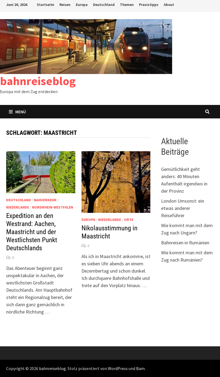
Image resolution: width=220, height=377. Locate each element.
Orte (128, 219)
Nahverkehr (45, 200)
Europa (82, 4)
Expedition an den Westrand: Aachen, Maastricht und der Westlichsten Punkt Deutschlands (31, 232)
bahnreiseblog (38, 80)
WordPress (118, 368)
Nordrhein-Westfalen (52, 207)
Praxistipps (148, 4)
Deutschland (104, 4)
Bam (140, 368)
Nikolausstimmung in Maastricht (109, 232)
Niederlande (17, 207)
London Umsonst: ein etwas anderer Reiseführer (182, 208)
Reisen (64, 4)
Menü (17, 111)
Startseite (45, 4)
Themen (127, 4)
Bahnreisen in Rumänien (185, 242)
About (169, 4)
